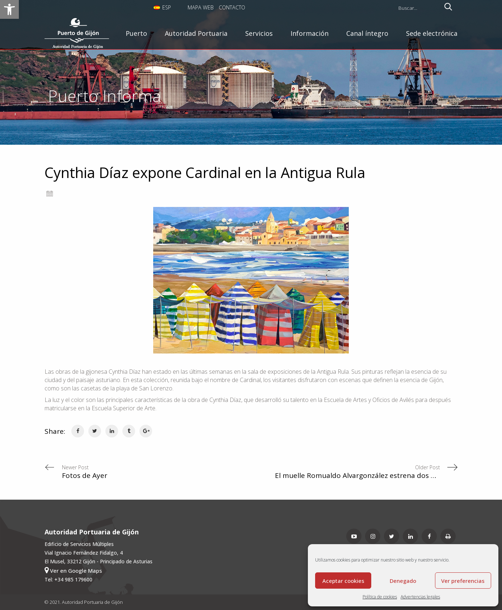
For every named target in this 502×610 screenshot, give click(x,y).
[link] (9, 9)
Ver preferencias (463, 580)
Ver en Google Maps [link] (73, 570)
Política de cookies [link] (380, 597)
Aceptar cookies (343, 580)
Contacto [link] (232, 7)
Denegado (403, 580)
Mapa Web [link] (201, 7)
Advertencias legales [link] (420, 597)
